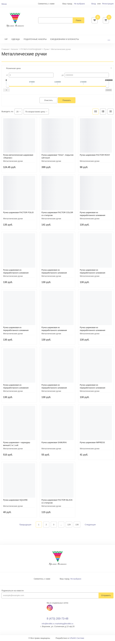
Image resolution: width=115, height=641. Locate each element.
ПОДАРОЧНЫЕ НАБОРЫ (35, 39)
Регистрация (108, 4)
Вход (93, 4)
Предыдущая (25, 524)
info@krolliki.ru (48, 623)
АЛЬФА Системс (76, 638)
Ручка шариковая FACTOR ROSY (95, 155)
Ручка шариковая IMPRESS (92, 442)
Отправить (106, 595)
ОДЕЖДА (15, 39)
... (109, 39)
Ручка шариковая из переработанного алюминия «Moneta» (92, 215)
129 (69, 524)
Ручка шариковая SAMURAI (54, 442)
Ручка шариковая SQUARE (15, 500)
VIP (6, 39)
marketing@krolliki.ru (64, 623)
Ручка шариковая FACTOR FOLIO (18, 212)
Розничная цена (13, 68)
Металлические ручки (13, 161)
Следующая (90, 524)
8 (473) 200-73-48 (57, 618)
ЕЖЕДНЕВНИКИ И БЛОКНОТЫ (64, 39)
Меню (4, 4)
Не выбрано (79, 4)
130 (77, 524)
